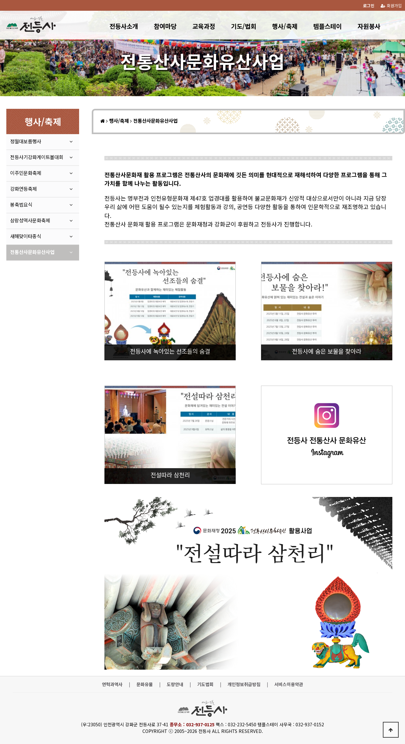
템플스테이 (327, 26)
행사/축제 (284, 26)
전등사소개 (123, 26)
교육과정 (203, 26)
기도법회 (205, 684)
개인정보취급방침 (243, 684)
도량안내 (175, 684)
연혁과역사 (112, 684)
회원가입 (391, 6)
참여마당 (165, 26)
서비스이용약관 (288, 684)
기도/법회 (243, 26)
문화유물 (144, 684)
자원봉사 (369, 26)
